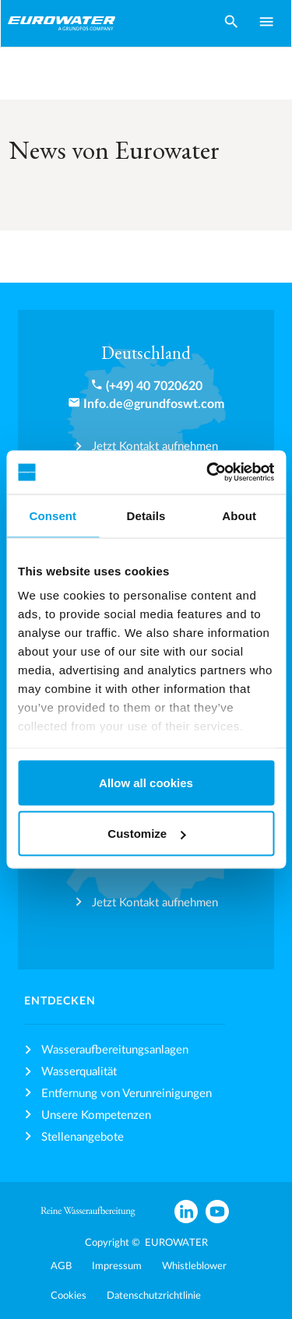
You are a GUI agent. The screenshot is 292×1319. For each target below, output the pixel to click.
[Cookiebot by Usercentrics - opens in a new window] (208, 473)
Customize (146, 833)
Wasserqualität (79, 1072)
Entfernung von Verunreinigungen (126, 1093)
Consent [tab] (52, 515)
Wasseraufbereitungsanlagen (114, 1050)
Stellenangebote (82, 1137)
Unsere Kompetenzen (96, 1115)
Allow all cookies (146, 782)
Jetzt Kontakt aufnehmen (155, 446)
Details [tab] (146, 515)
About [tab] (239, 515)
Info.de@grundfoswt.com (153, 404)
